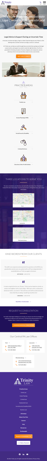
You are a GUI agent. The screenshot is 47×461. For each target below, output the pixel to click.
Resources (23, 428)
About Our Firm (23, 417)
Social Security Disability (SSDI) (23, 406)
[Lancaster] (23, 217)
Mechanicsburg (20, 357)
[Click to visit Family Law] (23, 97)
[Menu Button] (44, 2)
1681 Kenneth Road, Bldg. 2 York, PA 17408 (14, 346)
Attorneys (23, 413)
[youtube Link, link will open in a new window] (27, 454)
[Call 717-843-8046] (40, 3)
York (6, 342)
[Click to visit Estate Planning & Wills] (23, 113)
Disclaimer (29, 458)
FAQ (23, 424)
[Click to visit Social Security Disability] (23, 129)
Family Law (23, 392)
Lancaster (32, 342)
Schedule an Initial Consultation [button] (24, 325)
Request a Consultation (22, 436)
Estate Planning (23, 396)
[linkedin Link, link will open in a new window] (23, 455)
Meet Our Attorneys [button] (24, 56)
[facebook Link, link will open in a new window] (20, 454)
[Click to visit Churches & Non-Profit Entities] (23, 160)
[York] (23, 200)
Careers (23, 420)
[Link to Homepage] (23, 381)
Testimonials (23, 431)
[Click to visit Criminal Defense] (23, 144)
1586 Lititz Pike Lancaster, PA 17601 (37, 346)
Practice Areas (23, 389)
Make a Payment (24, 443)
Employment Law (23, 402)
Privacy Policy (36, 458)
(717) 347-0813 (12, 349)
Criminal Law (23, 399)
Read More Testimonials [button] (22, 301)
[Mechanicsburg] (23, 234)
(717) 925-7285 (36, 349)
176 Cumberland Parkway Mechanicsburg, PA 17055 (24, 361)
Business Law (23, 409)
